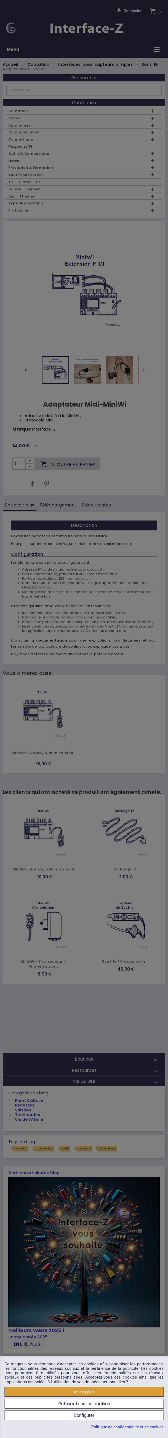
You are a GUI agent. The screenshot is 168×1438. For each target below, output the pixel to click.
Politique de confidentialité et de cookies (127, 1427)
